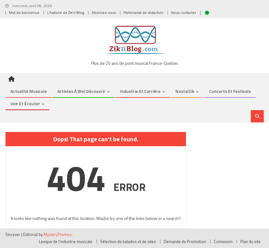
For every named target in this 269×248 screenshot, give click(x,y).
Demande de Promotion (185, 241)
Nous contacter (183, 12)
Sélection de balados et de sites (128, 241)
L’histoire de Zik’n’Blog (65, 12)
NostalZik (184, 91)
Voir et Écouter (25, 103)
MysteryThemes (58, 234)
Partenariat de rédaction (143, 12)
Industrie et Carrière (140, 91)
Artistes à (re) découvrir (81, 91)
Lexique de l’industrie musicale (65, 241)
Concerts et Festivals (230, 91)
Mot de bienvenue (24, 12)
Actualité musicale (29, 91)
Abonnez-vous (104, 12)
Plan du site (250, 241)
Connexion (223, 241)
